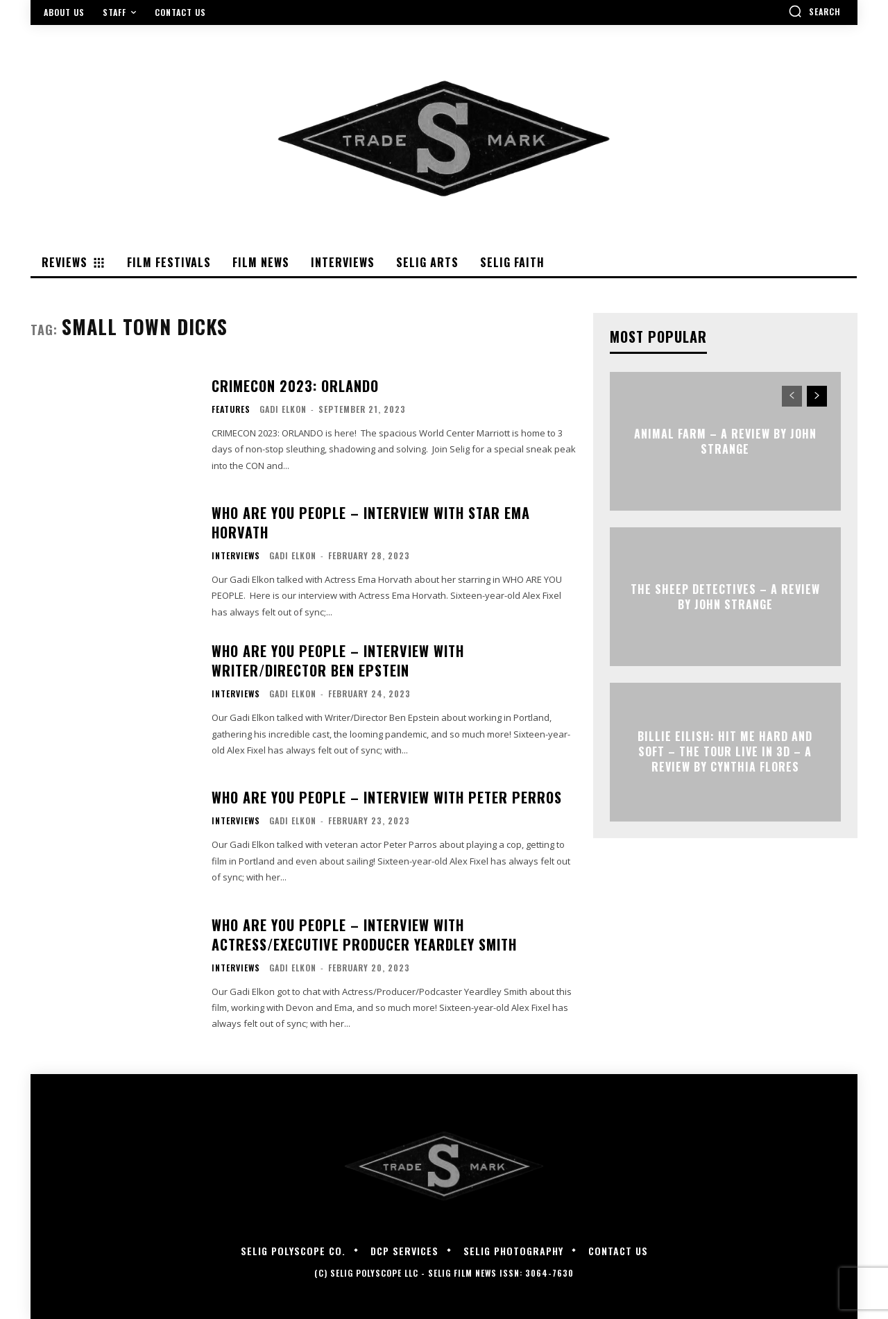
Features (231, 409)
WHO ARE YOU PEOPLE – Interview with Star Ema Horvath (371, 522)
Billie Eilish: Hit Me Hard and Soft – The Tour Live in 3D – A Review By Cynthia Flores (725, 752)
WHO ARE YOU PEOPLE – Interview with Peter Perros (387, 797)
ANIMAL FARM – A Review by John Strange (725, 441)
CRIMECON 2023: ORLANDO (295, 385)
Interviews (236, 556)
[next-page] (817, 396)
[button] (814, 11)
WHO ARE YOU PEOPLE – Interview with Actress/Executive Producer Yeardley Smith (364, 934)
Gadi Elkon (283, 409)
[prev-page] (792, 396)
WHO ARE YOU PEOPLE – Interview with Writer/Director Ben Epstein (338, 660)
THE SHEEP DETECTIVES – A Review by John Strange (725, 596)
